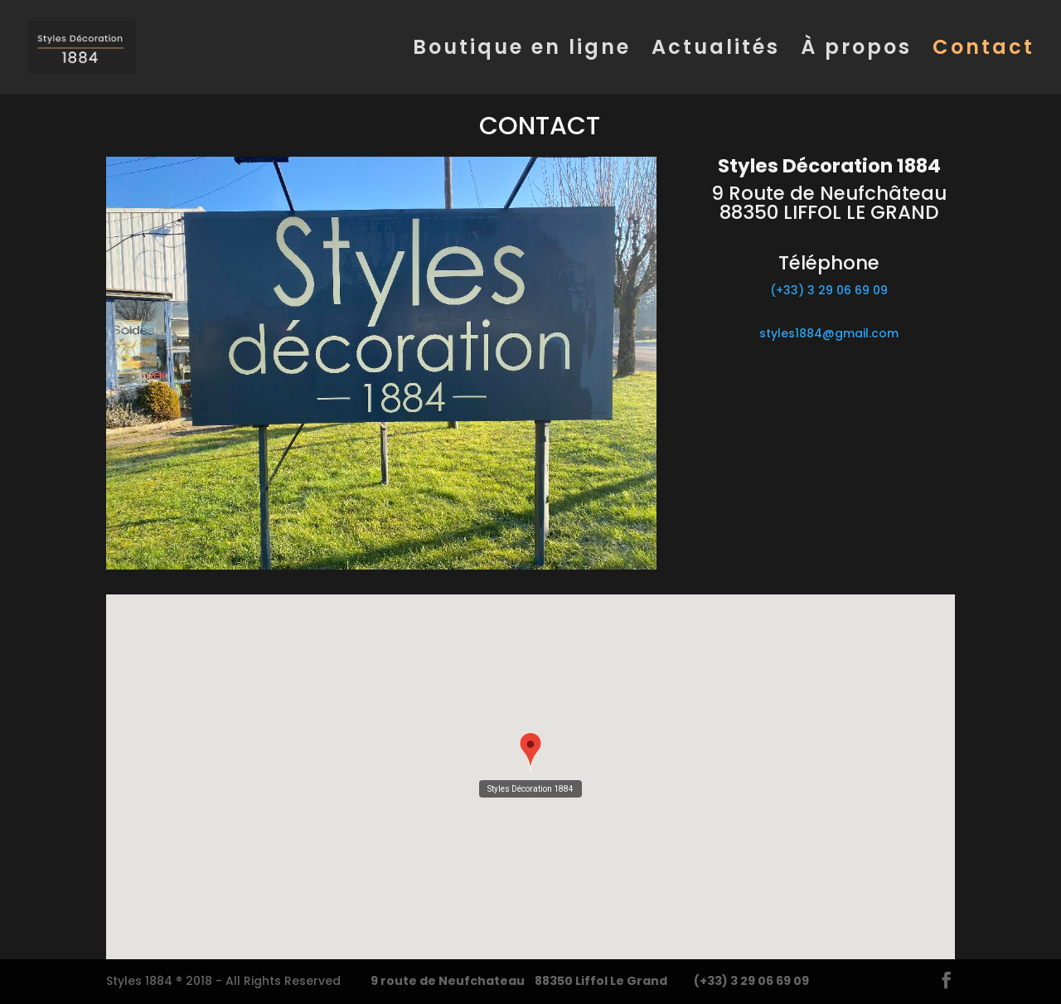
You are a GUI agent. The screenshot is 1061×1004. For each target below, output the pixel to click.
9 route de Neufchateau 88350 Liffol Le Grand (519, 980)
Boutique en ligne (522, 51)
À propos (856, 51)
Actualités (716, 51)
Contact (983, 51)
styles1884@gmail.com (829, 333)
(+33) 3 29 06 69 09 (829, 290)
